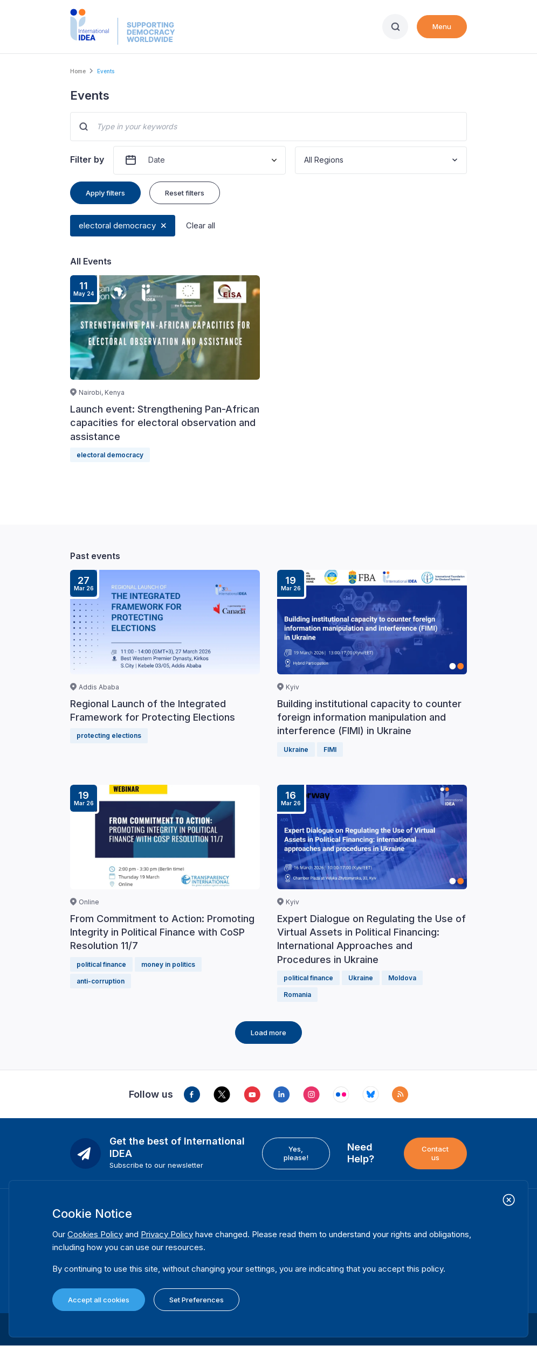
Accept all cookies (98, 1299)
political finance (101, 964)
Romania (297, 995)
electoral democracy (117, 225)
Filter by (87, 159)
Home (78, 71)
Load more (268, 1032)
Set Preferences (196, 1299)
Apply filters (105, 193)
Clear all (200, 225)
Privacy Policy (167, 1234)
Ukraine (296, 749)
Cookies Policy (95, 1234)
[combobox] (305, 160)
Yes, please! (296, 1153)
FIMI (329, 749)
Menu (441, 26)
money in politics (168, 964)
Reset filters (184, 193)
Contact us (435, 1153)
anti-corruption (101, 981)
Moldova (402, 978)
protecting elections (109, 735)
